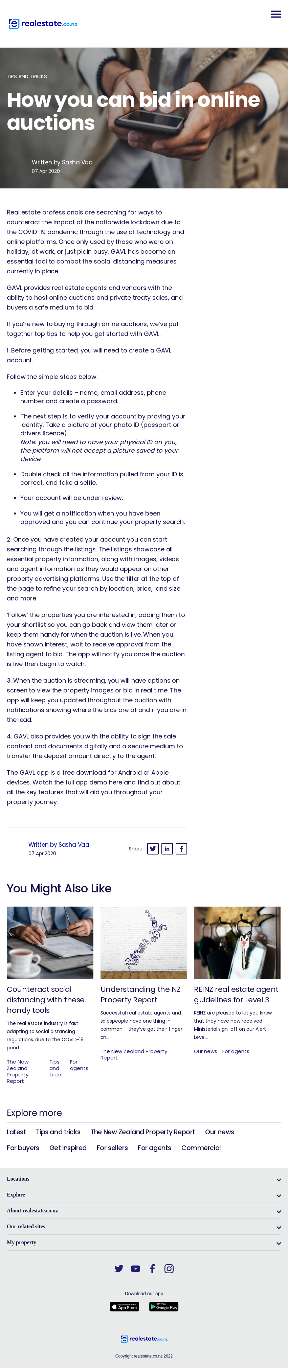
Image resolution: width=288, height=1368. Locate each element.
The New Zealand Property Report (142, 1132)
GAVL (118, 251)
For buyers (23, 1148)
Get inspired (68, 1148)
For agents (154, 1148)
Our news (219, 1132)
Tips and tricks (58, 1132)
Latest (16, 1132)
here (116, 782)
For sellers (112, 1148)
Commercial (201, 1148)
